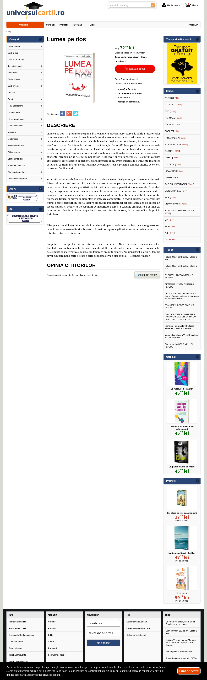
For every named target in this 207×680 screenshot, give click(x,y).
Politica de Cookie (17, 628)
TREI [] (170, 111)
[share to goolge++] (69, 113)
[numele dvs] (103, 623)
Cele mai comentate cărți (138, 628)
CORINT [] (172, 131)
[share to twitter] (75, 113)
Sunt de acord (189, 671)
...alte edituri (170, 239)
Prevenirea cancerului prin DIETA (181, 658)
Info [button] (11, 615)
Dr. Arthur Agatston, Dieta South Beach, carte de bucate (180, 623)
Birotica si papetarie (17, 172)
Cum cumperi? (16, 641)
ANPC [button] (12, 188)
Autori (51, 641)
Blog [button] (167, 615)
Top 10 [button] (170, 250)
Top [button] (128, 615)
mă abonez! (103, 642)
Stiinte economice (16, 145)
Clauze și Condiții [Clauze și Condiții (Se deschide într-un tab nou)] (117, 670)
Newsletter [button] (93, 615)
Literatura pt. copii (16, 119)
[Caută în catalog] (153, 5)
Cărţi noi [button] (171, 357)
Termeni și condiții (17, 622)
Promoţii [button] (171, 481)
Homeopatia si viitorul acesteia (180, 651)
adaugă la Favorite (127, 89)
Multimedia (13, 139)
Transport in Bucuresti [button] (178, 39)
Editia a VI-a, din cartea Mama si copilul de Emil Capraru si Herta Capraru (181, 642)
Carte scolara (14, 79)
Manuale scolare (15, 125)
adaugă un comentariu (129, 102)
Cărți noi (52, 622)
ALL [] (170, 233)
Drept (10, 99)
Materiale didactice (16, 165)
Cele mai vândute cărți (136, 622)
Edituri (51, 635)
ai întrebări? (124, 97)
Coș (190, 5)
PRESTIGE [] (173, 104)
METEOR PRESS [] (176, 191)
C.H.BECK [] (173, 164)
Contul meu (170, 5)
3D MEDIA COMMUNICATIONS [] (180, 211)
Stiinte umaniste (15, 159)
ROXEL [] (171, 157)
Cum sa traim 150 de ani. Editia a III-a (181, 632)
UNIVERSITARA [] (176, 204)
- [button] (40, 39)
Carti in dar (13, 53)
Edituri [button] (170, 91)
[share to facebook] (62, 113)
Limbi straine (14, 112)
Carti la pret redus (16, 59)
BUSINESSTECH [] (176, 144)
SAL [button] (11, 209)
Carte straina (14, 46)
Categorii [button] (14, 39)
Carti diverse (14, 86)
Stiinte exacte (14, 152)
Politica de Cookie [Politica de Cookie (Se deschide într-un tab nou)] (65, 670)
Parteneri (52, 648)
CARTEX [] (172, 151)
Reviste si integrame (17, 178)
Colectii (11, 92)
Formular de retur (56, 655)
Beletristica (13, 72)
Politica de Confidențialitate (21, 635)
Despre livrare (15, 648)
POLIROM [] (173, 124)
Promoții (52, 628)
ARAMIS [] (172, 98)
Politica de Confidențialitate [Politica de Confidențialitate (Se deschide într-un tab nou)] (90, 670)
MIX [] (170, 220)
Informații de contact (18, 661)
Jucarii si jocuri (15, 66)
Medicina (12, 132)
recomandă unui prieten (130, 93)
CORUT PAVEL (172, 177)
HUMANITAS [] (174, 171)
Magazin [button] (52, 615)
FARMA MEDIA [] (175, 138)
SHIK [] (170, 197)
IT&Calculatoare (15, 106)
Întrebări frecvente (17, 655)
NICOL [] (170, 226)
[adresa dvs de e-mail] (103, 633)
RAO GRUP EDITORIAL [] (179, 184)
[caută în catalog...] (128, 5)
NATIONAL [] (173, 118)
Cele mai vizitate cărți (136, 635)
